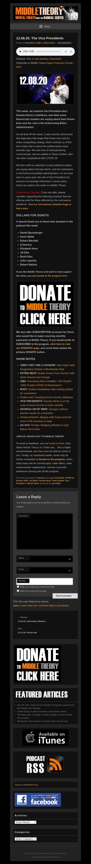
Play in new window (37, 59)
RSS (18, 67)
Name (21, 558)
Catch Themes (54, 857)
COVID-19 (69, 478)
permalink (56, 483)
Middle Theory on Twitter (36, 447)
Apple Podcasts (55, 63)
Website (22, 581)
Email (69, 63)
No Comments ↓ (65, 43)
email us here (57, 443)
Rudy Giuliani (58, 481)
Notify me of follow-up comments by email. (37, 587)
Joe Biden (33, 481)
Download (55, 59)
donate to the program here (52, 275)
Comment (24, 516)
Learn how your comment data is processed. (45, 605)
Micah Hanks (49, 43)
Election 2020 (22, 481)
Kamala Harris (45, 481)
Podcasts (41, 478)
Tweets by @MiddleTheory (26, 785)
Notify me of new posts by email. (33, 591)
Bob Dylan (59, 478)
